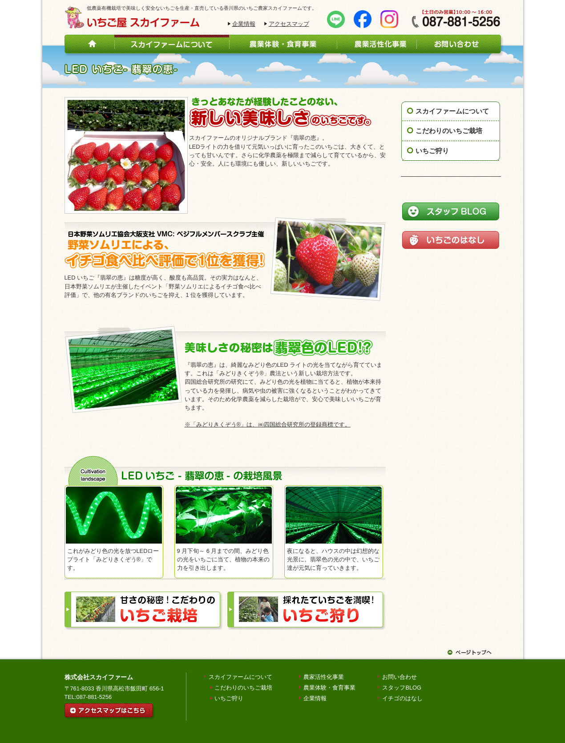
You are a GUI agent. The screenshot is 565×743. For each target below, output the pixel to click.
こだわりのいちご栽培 (449, 130)
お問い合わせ (399, 677)
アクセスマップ (289, 23)
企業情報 (243, 23)
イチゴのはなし (402, 698)
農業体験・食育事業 (329, 687)
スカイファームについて (452, 111)
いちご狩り (432, 150)
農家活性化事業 (323, 677)
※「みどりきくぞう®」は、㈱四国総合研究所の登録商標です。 (268, 424)
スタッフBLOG (401, 687)
